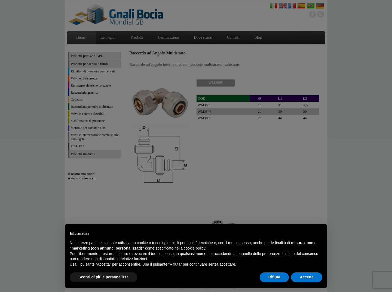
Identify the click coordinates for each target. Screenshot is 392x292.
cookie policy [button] (194, 248)
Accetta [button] (307, 277)
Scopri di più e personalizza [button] (103, 277)
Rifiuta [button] (274, 277)
